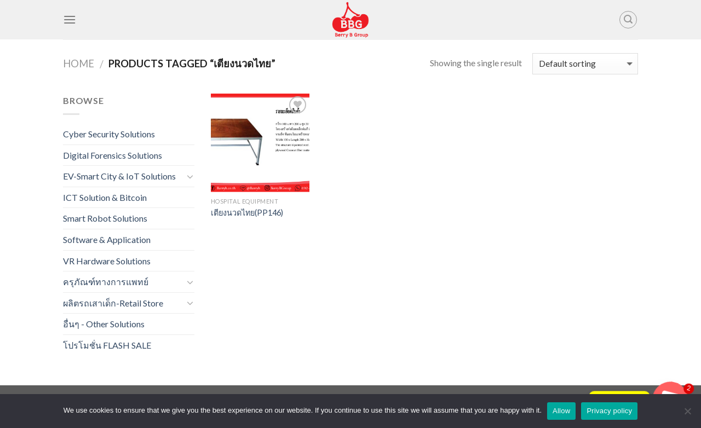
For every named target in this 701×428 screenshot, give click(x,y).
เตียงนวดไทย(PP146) (247, 212)
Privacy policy (609, 411)
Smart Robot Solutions (105, 218)
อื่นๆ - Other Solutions (104, 324)
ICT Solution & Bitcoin (105, 197)
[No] (687, 414)
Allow (561, 411)
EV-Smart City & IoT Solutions (119, 176)
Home (78, 63)
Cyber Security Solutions (109, 134)
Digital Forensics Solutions (112, 155)
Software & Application (107, 239)
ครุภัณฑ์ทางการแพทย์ (105, 281)
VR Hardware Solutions (107, 261)
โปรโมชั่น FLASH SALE (107, 345)
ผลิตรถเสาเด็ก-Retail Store (113, 303)
